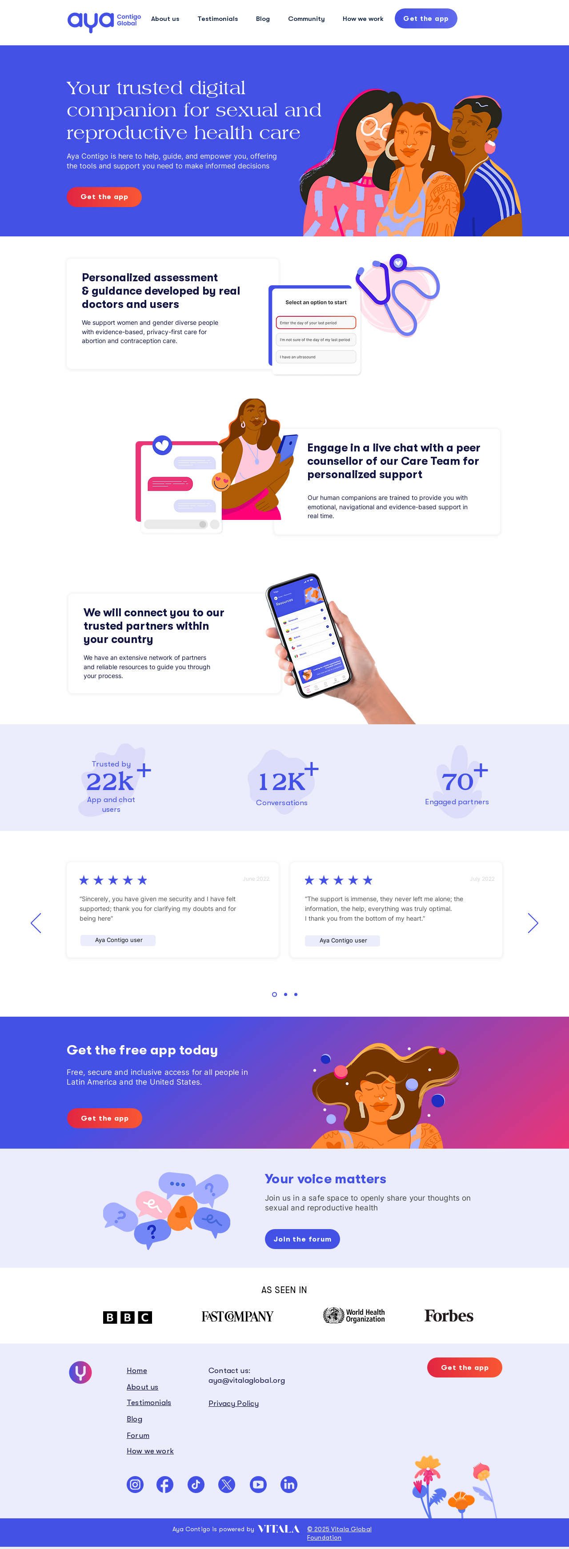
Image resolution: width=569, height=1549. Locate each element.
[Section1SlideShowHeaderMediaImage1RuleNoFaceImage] (274, 994)
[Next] (533, 923)
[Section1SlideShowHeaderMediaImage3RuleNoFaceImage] (295, 994)
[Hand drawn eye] (104, 22)
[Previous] (36, 923)
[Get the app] (426, 18)
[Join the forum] (302, 1239)
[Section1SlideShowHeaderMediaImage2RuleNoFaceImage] (285, 994)
